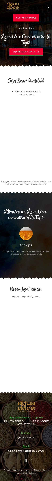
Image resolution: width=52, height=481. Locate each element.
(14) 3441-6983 (26, 437)
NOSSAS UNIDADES (26, 17)
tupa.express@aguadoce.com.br (26, 450)
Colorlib (32, 473)
